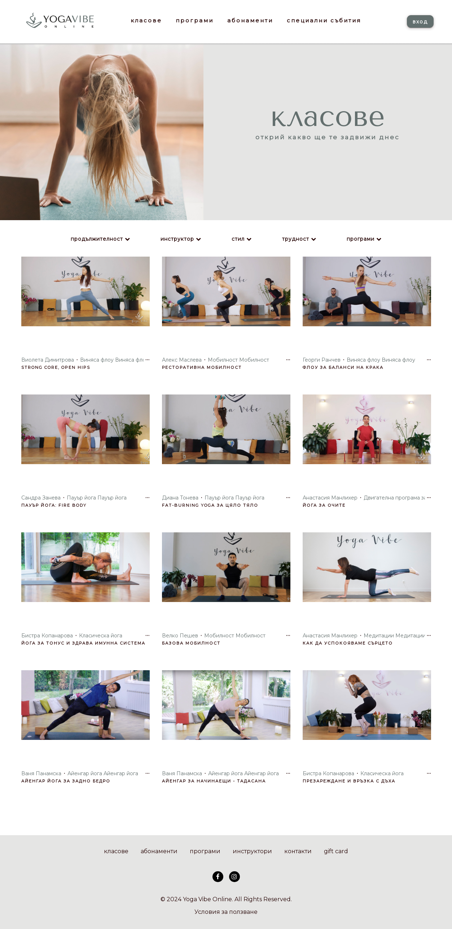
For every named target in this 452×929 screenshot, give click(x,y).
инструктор (177, 239)
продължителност (97, 239)
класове (116, 851)
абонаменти (159, 851)
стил (238, 239)
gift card (336, 851)
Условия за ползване (226, 911)
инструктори (252, 851)
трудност (295, 239)
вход (420, 21)
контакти (298, 851)
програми (360, 239)
